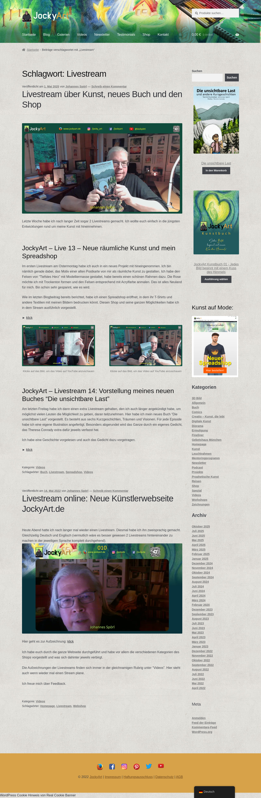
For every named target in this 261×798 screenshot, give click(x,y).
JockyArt (96, 777)
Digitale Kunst (201, 421)
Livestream (56, 472)
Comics (197, 412)
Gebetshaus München (206, 439)
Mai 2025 (198, 540)
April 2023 (199, 637)
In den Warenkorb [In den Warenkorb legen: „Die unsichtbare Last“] (216, 170)
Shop (146, 34)
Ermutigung (200, 430)
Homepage (47, 706)
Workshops (199, 499)
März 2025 (199, 549)
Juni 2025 (198, 535)
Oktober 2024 (201, 572)
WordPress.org (202, 732)
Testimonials (126, 34)
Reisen (196, 481)
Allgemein (199, 403)
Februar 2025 (201, 554)
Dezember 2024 (202, 563)
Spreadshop (74, 472)
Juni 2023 (198, 628)
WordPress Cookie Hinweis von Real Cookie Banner (38, 795)
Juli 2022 (198, 674)
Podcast (197, 467)
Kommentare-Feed (204, 727)
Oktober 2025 (201, 526)
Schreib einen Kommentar (109, 86)
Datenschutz (164, 777)
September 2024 (203, 577)
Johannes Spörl (76, 86)
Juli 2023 (198, 623)
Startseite (29, 34)
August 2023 (200, 618)
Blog (46, 34)
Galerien (63, 34)
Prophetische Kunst (205, 476)
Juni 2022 (198, 679)
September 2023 (203, 614)
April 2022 (199, 688)
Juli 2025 (198, 531)
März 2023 (199, 642)
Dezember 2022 (202, 651)
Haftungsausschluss (138, 777)
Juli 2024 (198, 586)
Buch (44, 472)
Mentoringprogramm (206, 458)
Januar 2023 (200, 646)
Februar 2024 (201, 604)
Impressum (113, 777)
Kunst (196, 449)
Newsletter (102, 34)
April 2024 (199, 595)
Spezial (197, 490)
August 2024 (200, 581)
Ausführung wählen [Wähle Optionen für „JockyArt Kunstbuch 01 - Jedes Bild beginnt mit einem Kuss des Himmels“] (216, 279)
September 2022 (203, 665)
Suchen (197, 71)
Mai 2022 (198, 683)
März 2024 (199, 600)
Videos (82, 34)
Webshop (79, 706)
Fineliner (198, 435)
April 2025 (199, 544)
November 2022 (202, 655)
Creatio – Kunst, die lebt (208, 416)
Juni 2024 (198, 591)
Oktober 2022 (201, 660)
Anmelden (199, 718)
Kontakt (163, 34)
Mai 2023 (198, 632)
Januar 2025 (200, 558)
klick (29, 317)
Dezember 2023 (202, 609)
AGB (179, 777)
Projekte (197, 472)
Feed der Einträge (204, 722)
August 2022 (200, 669)
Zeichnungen (201, 504)
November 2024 (202, 568)
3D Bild (197, 398)
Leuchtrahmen (201, 453)
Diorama (197, 426)
